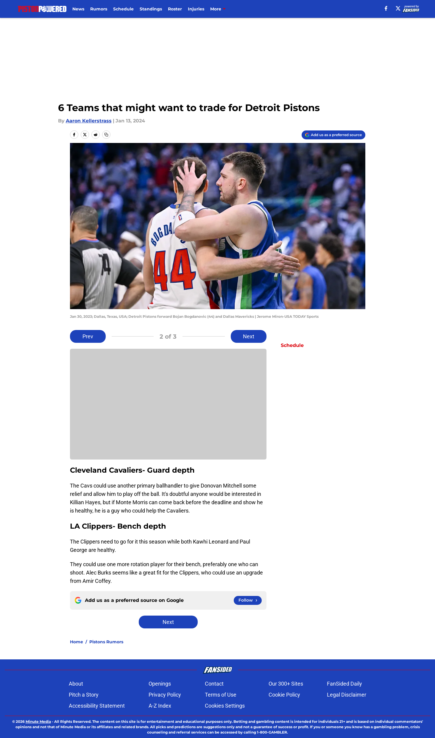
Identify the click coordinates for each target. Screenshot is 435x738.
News (78, 9)
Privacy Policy (165, 695)
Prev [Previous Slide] (87, 336)
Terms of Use (220, 695)
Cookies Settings (225, 706)
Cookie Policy (284, 695)
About (76, 684)
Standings (151, 9)
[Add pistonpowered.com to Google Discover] (333, 134)
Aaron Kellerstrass (89, 121)
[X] (398, 8)
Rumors (98, 9)
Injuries (196, 9)
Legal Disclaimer (346, 695)
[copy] (106, 134)
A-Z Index (160, 706)
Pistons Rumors (106, 641)
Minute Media (38, 721)
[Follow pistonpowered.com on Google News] (248, 600)
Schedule (123, 9)
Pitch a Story (84, 695)
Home (76, 641)
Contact (214, 684)
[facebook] (386, 8)
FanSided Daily (344, 684)
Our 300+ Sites (286, 684)
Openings (160, 684)
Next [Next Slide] (248, 336)
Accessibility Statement (97, 706)
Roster (175, 9)
